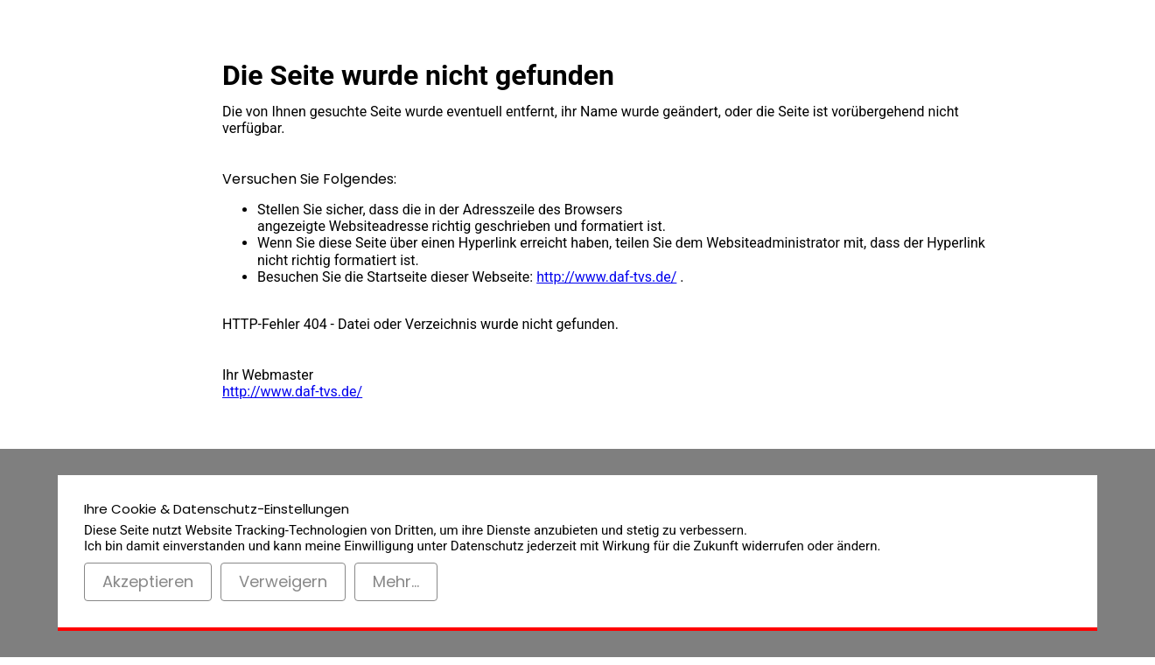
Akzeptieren (147, 581)
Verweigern (283, 581)
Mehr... (396, 581)
